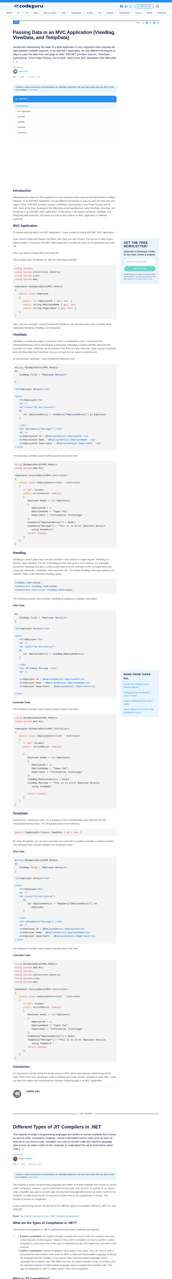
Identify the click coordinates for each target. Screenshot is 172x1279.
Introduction (22, 106)
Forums (156, 13)
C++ (26, 12)
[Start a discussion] (143, 23)
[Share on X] (150, 23)
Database (83, 12)
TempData (21, 127)
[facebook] (121, 6)
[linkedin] (126, 6)
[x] (130, 6)
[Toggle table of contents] (65, 99)
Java (71, 12)
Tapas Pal (20, 71)
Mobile (117, 12)
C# (34, 12)
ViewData (21, 117)
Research (132, 12)
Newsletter (144, 6)
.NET (43, 12)
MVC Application (24, 111)
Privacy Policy (147, 279)
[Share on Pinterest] (154, 23)
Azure (97, 12)
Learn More (32, 90)
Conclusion (21, 132)
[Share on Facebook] (147, 23)
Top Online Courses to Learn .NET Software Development (49, 1216)
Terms (136, 279)
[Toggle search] (157, 6)
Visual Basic (57, 12)
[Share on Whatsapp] (158, 23)
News (16, 12)
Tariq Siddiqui (23, 1159)
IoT (107, 12)
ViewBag (21, 122)
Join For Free (140, 269)
